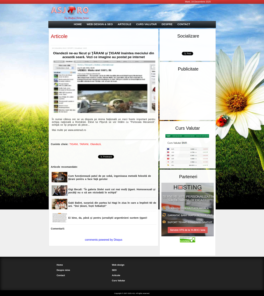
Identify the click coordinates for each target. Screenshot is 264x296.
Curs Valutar (118, 280)
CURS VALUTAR (146, 24)
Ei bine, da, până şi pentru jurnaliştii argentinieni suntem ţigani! (107, 217)
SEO (114, 270)
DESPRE (167, 24)
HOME (78, 24)
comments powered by (103, 239)
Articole (59, 36)
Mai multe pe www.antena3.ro (69, 130)
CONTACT (183, 24)
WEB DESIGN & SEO (100, 24)
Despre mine (63, 270)
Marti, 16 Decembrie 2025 (198, 1)
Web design (118, 265)
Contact (61, 275)
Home (60, 265)
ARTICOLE (124, 24)
